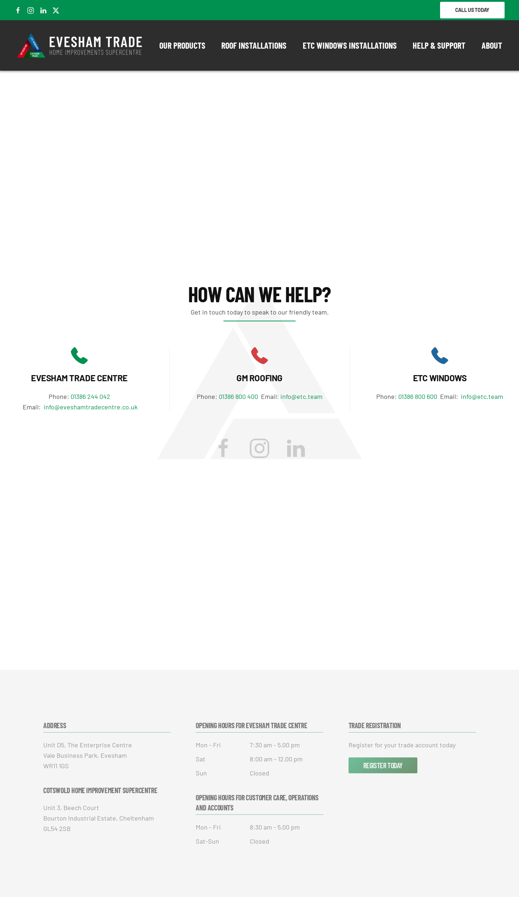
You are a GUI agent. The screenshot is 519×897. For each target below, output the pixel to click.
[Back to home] (80, 45)
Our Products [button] (182, 45)
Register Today (383, 765)
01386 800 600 (419, 396)
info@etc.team (301, 396)
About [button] (492, 45)
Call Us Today (472, 10)
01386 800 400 (239, 396)
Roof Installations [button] (254, 45)
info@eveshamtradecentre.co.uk (91, 407)
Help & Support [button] (439, 45)
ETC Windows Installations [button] (350, 45)
